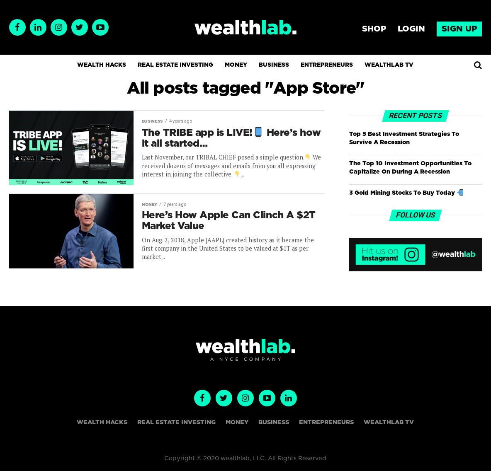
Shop (374, 29)
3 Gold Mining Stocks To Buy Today (406, 193)
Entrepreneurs (327, 65)
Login (411, 29)
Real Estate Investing (175, 65)
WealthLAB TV (389, 65)
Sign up (459, 29)
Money (236, 65)
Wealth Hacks (101, 65)
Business (274, 65)
